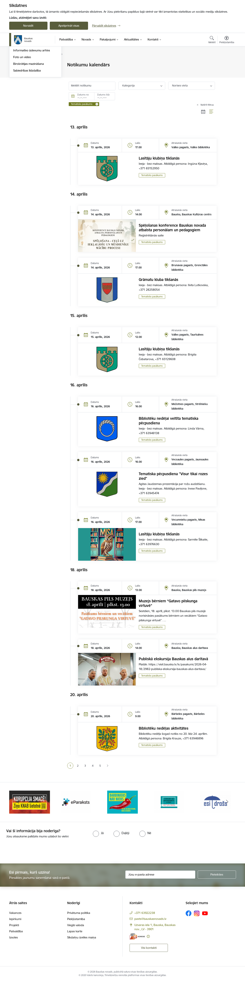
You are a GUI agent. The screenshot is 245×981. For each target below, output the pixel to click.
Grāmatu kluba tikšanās (158, 279)
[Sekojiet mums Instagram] (197, 913)
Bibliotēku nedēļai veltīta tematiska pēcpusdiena (168, 420)
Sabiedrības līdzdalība (27, 112)
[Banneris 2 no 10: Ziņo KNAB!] (76, 802)
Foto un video (22, 98)
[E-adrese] (137, 936)
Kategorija (128, 85)
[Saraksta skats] (211, 111)
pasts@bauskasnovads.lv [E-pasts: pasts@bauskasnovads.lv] (150, 919)
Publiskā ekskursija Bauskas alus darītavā (173, 659)
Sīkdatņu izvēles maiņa (81, 937)
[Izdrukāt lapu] (226, 63)
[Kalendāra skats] (203, 111)
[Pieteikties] (217, 875)
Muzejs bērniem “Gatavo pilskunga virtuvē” (168, 603)
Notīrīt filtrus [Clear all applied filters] (207, 104)
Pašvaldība (16, 931)
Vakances (15, 913)
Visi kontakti (149, 948)
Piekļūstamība (76, 919)
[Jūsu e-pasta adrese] (160, 875)
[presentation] (32, 849)
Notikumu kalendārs (26, 71)
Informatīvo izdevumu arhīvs (31, 92)
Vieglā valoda (75, 925)
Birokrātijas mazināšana (28, 105)
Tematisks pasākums (152, 175)
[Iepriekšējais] (18, 802)
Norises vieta (180, 85)
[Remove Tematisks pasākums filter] (97, 104)
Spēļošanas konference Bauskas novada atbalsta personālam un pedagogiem (172, 227)
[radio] (98, 833)
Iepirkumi (15, 919)
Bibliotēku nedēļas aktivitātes (163, 728)
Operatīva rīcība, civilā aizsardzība (34, 65)
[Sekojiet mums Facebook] (188, 913)
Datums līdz (103, 94)
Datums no (83, 94)
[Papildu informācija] (148, 936)
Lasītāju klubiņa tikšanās (159, 158)
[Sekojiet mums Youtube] (205, 913)
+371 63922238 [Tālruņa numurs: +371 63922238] (144, 913)
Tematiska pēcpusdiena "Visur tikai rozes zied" (173, 476)
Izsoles (13, 937)
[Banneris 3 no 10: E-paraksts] (122, 802)
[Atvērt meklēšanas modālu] (212, 40)
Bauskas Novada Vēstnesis (30, 85)
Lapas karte (74, 931)
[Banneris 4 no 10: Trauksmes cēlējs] (169, 802)
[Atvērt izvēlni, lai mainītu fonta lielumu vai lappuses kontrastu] (226, 40)
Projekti (14, 925)
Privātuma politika (78, 913)
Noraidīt (28, 25)
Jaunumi (18, 78)
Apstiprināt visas (68, 25)
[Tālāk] (227, 802)
